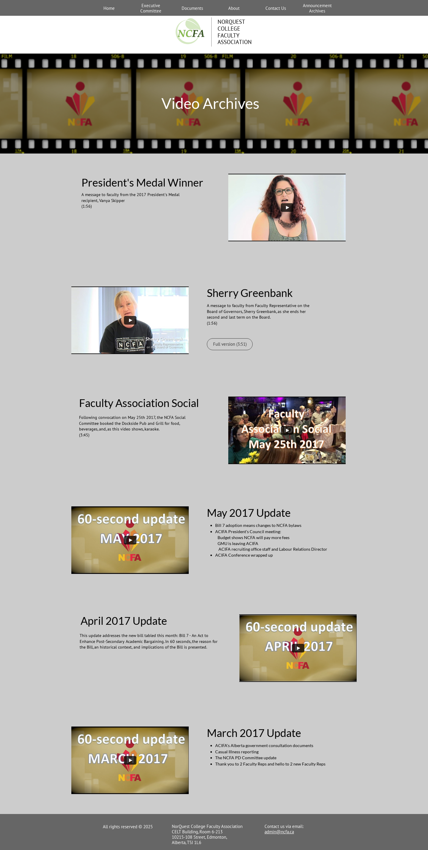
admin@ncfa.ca (279, 832)
